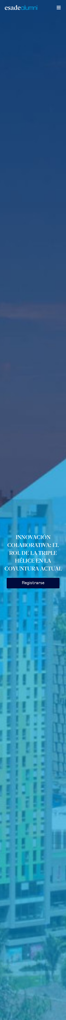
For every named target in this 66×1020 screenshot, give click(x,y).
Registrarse (33, 583)
